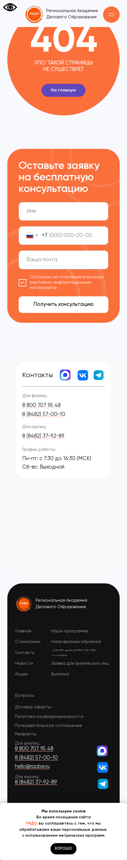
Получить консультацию (64, 304)
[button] (111, 14)
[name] (63, 211)
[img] (24, 604)
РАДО (32, 823)
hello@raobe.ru (32, 766)
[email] (63, 259)
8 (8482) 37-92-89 (43, 436)
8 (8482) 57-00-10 (43, 414)
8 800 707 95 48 (41, 405)
